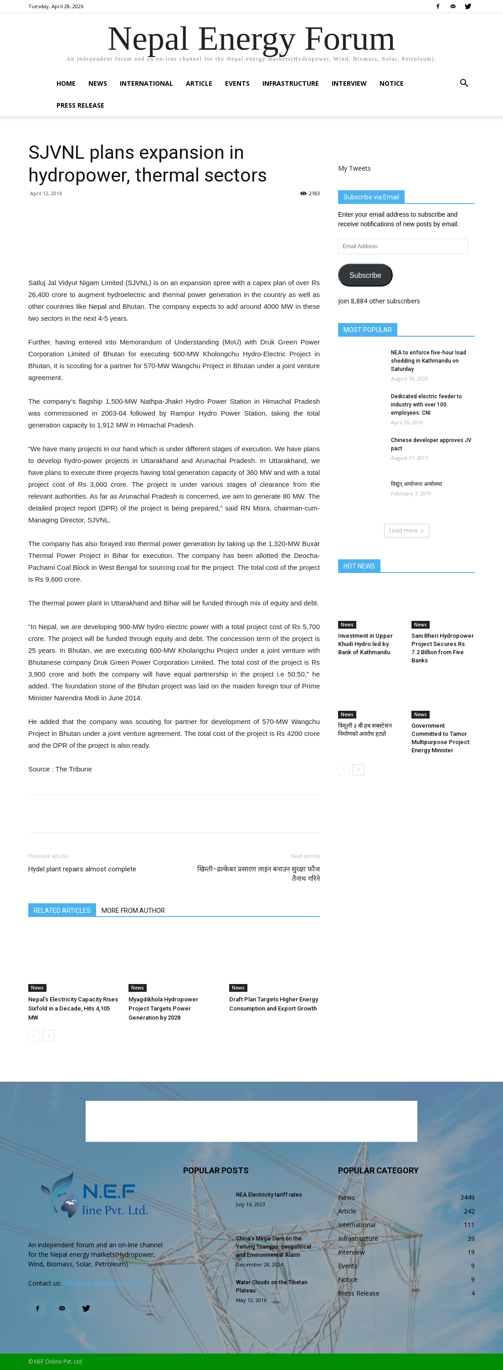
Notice (392, 83)
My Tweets (354, 168)
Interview (349, 83)
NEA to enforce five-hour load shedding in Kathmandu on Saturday (428, 360)
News (97, 83)
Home (66, 83)
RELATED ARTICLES (62, 910)
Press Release (80, 105)
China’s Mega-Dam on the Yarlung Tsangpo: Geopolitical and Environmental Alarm (273, 1246)
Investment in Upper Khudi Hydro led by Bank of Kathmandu (365, 644)
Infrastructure (290, 83)
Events (237, 83)
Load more (406, 530)
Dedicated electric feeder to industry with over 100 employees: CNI (426, 404)
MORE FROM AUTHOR (133, 910)
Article (199, 83)
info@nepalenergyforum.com (106, 1283)
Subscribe (365, 275)
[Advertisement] (174, 253)
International (146, 83)
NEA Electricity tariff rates (269, 1195)
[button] (464, 84)
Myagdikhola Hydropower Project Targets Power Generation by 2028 (163, 1008)
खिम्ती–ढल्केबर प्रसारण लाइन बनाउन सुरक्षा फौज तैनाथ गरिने (258, 874)
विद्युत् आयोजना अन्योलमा (416, 484)
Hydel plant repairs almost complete (82, 869)
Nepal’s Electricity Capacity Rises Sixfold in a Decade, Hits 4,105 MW (73, 1008)
